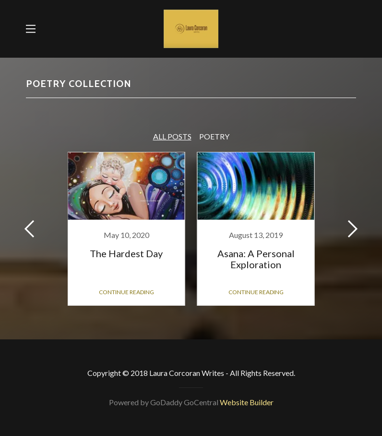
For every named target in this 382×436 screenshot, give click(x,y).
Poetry (214, 136)
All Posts (172, 136)
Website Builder (247, 402)
